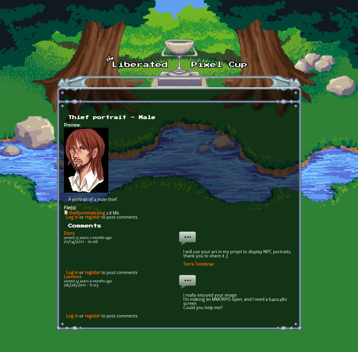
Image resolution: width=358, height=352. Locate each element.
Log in (72, 218)
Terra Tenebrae (198, 265)
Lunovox (73, 277)
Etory (69, 234)
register (92, 218)
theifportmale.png (87, 213)
